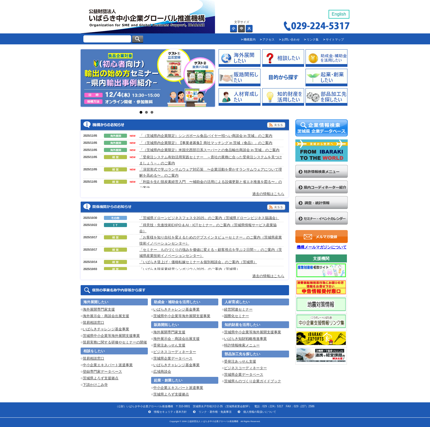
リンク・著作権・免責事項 (215, 411)
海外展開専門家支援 (99, 309)
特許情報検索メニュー (242, 345)
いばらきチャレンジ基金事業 (106, 329)
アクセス (268, 39)
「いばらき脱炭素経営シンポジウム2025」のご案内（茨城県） (189, 269)
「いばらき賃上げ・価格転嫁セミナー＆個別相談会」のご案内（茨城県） (198, 262)
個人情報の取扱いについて (259, 411)
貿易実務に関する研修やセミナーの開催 (115, 342)
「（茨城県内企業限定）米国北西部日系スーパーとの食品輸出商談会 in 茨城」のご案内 (209, 150)
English (339, 14)
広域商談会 (162, 371)
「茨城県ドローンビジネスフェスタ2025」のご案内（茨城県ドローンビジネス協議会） (209, 218)
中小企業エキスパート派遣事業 (108, 365)
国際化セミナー (236, 316)
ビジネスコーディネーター (174, 352)
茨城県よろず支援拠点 (100, 378)
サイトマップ (335, 39)
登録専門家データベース (102, 371)
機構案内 (250, 39)
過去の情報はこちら (268, 194)
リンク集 (313, 39)
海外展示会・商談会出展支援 (106, 316)
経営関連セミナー (238, 309)
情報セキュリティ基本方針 (170, 411)
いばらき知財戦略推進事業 (245, 339)
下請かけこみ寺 (95, 385)
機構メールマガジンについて (322, 247)
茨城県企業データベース (173, 358)
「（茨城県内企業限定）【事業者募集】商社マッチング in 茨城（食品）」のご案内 (205, 143)
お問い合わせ (291, 39)
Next (138, 78)
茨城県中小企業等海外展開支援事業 (111, 336)
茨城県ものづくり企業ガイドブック (252, 381)
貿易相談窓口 (93, 322)
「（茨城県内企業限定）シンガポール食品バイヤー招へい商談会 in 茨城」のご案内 (205, 136)
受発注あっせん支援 (169, 345)
